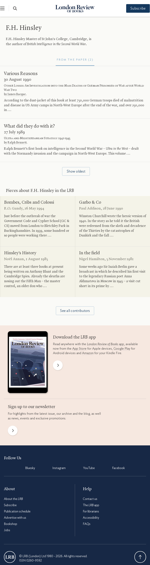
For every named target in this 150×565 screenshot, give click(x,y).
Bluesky (30, 468)
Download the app (74, 337)
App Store (79, 348)
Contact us (90, 499)
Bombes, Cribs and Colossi (29, 202)
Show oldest (76, 171)
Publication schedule (17, 511)
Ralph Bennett (17, 142)
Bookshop (10, 524)
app (105, 344)
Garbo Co (90, 202)
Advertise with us (15, 517)
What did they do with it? (29, 126)
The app (91, 505)
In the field (89, 253)
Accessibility (91, 517)
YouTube (89, 468)
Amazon (88, 353)
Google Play (121, 348)
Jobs (7, 530)
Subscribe (134, 8)
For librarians (91, 511)
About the (13, 499)
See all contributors (75, 311)
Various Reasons (21, 73)
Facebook (118, 468)
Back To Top (140, 557)
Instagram (59, 468)
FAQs (86, 524)
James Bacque (17, 94)
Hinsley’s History (20, 253)
